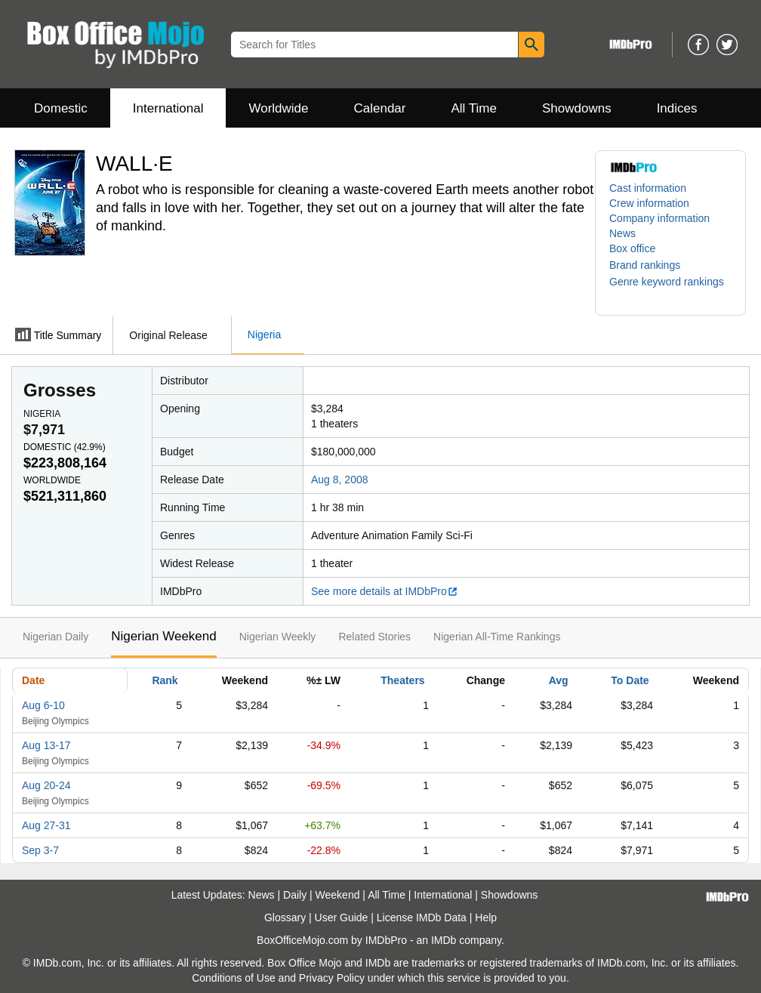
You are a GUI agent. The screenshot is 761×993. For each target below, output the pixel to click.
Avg (558, 680)
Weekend (338, 895)
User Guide (341, 917)
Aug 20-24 (46, 785)
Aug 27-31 (46, 825)
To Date (630, 680)
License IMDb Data (422, 917)
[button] (652, 265)
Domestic (61, 108)
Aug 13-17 (46, 745)
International (168, 108)
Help (486, 917)
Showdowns (577, 108)
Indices (677, 108)
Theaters (402, 680)
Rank (164, 680)
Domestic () (64, 447)
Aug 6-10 (43, 705)
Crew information (649, 203)
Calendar (380, 108)
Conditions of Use (234, 978)
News (622, 233)
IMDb (443, 940)
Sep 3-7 (40, 850)
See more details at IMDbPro (384, 591)
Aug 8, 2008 (339, 479)
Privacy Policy (332, 978)
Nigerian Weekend (164, 636)
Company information (659, 218)
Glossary (285, 917)
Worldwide (278, 108)
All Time (474, 108)
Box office (632, 248)
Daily (295, 895)
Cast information (647, 188)
